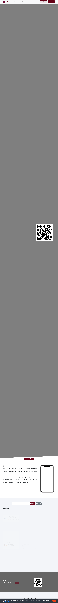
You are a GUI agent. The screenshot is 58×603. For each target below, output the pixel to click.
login (51, 1)
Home (8, 1)
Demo (15, 1)
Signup (43, 1)
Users (12, 1)
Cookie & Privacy (8, 601)
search (32, 503)
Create (17, 583)
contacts (19, 1)
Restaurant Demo (28, 458)
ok (54, 600)
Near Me (38, 503)
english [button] (24, 1)
